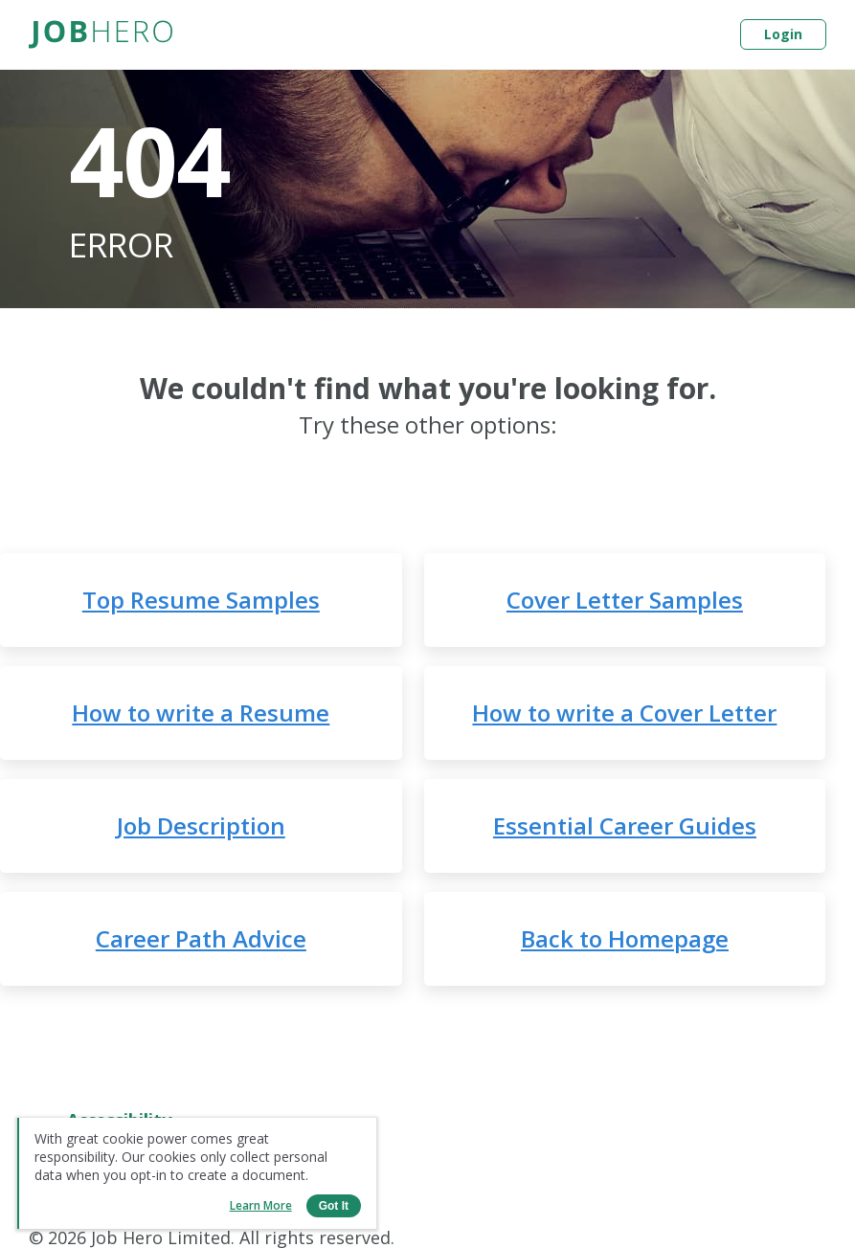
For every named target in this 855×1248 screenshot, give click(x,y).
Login (783, 34)
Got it (334, 1206)
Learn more (261, 1205)
